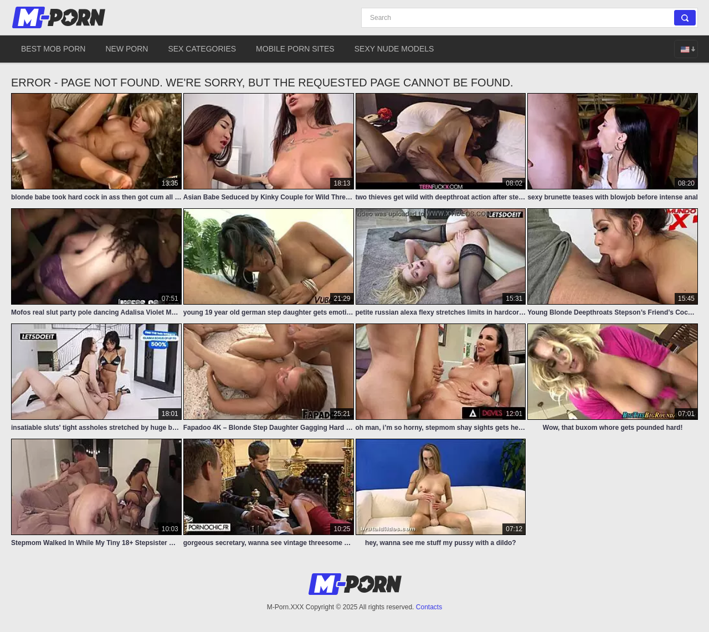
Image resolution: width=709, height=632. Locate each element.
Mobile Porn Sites (295, 48)
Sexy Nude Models (394, 48)
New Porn (126, 48)
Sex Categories (202, 48)
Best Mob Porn (53, 48)
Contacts (429, 607)
